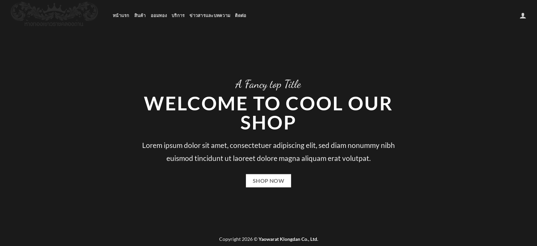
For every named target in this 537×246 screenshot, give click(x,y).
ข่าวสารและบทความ (209, 15)
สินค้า (140, 15)
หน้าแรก (121, 15)
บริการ (178, 15)
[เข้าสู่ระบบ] (523, 15)
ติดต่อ (240, 15)
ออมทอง (159, 15)
